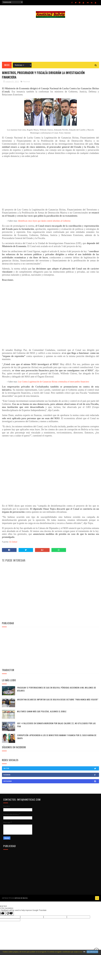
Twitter (51, 769)
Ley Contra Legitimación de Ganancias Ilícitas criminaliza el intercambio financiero (53, 383)
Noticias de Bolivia (21, 899)
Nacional (26, 83)
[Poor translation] (9, 914)
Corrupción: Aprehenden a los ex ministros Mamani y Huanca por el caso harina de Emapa (56, 738)
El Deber (13, 543)
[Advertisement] (50, 40)
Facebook (51, 776)
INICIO (6, 65)
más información (92, 952)
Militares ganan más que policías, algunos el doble (41, 712)
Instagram (51, 782)
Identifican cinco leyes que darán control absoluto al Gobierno (44, 222)
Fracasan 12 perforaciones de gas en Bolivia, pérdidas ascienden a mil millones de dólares (56, 690)
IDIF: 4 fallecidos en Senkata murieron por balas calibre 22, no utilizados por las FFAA (56, 726)
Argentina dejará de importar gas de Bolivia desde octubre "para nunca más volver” (57, 700)
